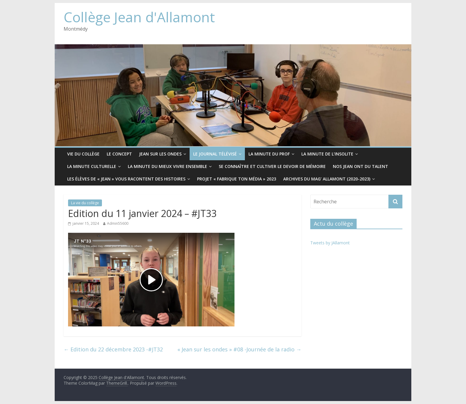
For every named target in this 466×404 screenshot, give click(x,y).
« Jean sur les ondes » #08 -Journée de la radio (239, 349)
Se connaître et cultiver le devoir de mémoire (272, 166)
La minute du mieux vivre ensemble (167, 166)
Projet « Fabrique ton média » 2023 (236, 179)
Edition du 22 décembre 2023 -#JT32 (113, 349)
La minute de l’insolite (327, 154)
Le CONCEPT (119, 154)
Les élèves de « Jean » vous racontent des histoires (126, 179)
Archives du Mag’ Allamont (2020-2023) (326, 179)
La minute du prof (269, 154)
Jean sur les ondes (160, 154)
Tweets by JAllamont (330, 243)
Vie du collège (83, 154)
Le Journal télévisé (215, 154)
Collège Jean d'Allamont (139, 17)
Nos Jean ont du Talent (360, 166)
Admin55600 (117, 223)
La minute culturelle (91, 166)
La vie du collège (85, 202)
